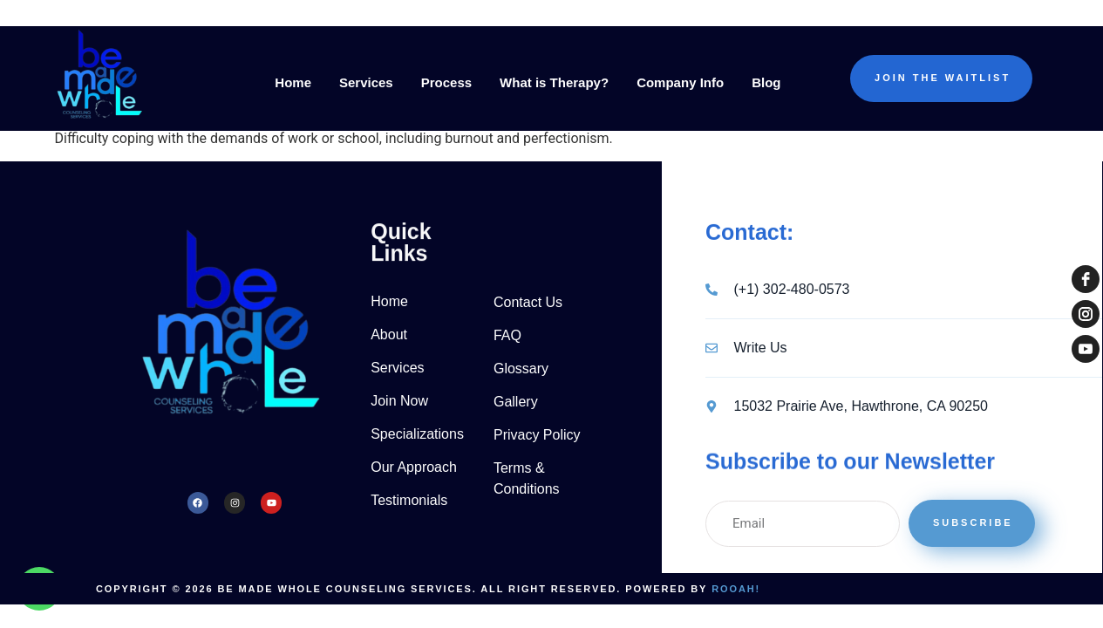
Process (446, 82)
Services (366, 82)
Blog (766, 82)
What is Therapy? (554, 82)
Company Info (680, 82)
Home (293, 82)
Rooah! (736, 589)
